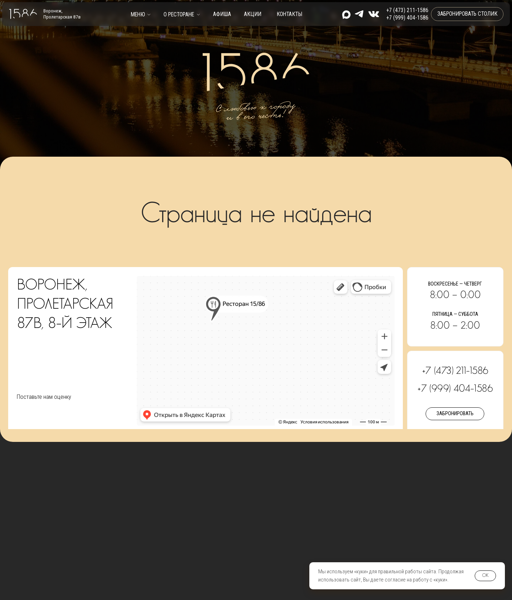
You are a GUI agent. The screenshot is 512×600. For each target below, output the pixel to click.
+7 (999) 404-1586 (407, 18)
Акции (252, 14)
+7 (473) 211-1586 (407, 10)
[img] (373, 14)
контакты (289, 14)
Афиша (222, 14)
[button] (140, 14)
